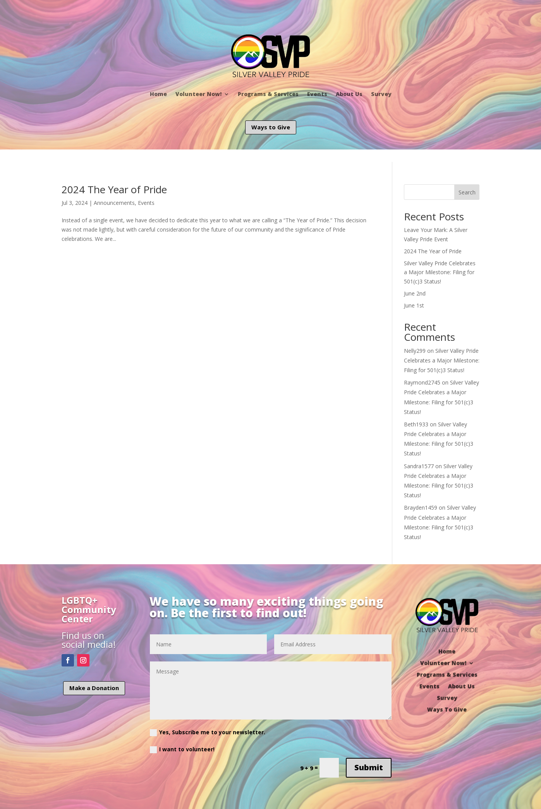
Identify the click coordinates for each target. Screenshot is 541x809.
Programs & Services (268, 94)
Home (158, 94)
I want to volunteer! (182, 749)
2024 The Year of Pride (114, 189)
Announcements (114, 202)
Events (317, 94)
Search (467, 192)
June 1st (414, 305)
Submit (368, 767)
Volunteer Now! (198, 94)
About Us (349, 94)
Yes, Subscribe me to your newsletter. (207, 732)
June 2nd (415, 293)
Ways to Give (270, 127)
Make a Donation (94, 688)
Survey (381, 94)
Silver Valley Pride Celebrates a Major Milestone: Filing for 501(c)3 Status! (440, 272)
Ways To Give (447, 709)
